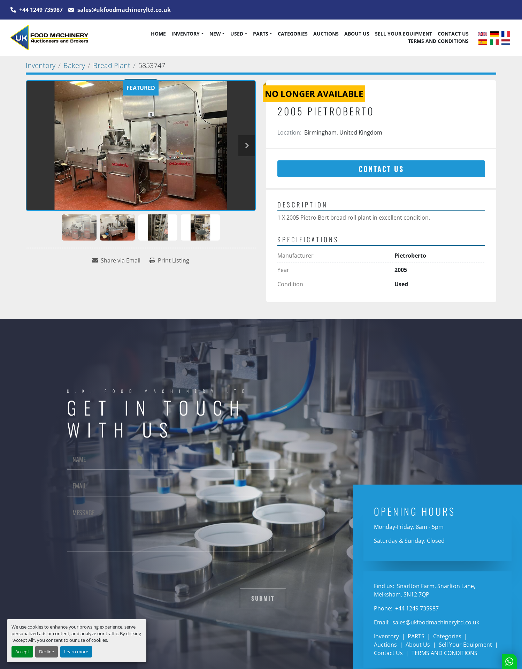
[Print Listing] (169, 260)
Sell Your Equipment (403, 33)
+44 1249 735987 (40, 10)
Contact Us (453, 33)
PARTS (260, 33)
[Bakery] (74, 65)
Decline (46, 651)
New (215, 33)
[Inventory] (40, 65)
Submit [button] (263, 598)
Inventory (185, 33)
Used (236, 33)
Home (158, 33)
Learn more (76, 651)
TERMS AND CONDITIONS (438, 41)
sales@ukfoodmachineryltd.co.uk (123, 10)
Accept (22, 651)
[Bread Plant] (111, 65)
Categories (293, 33)
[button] (187, 33)
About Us (356, 33)
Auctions (326, 33)
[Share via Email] (116, 260)
